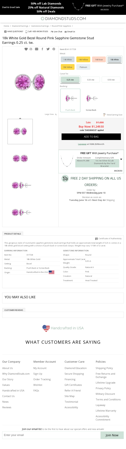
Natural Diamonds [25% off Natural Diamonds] (46, 7)
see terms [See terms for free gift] (104, 9)
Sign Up (37, 373)
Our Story (7, 379)
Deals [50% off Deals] (46, 11)
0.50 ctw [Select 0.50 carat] (111, 79)
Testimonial (71, 401)
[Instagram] (48, 444)
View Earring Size (112, 114)
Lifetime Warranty (106, 410)
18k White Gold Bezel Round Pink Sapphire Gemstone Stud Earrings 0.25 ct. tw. (48, 40)
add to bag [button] (91, 136)
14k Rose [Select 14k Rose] (99, 59)
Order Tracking (42, 379)
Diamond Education (76, 368)
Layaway (100, 405)
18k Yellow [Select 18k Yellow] (67, 67)
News (5, 401)
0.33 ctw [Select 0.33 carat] (90, 79)
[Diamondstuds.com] (63, 18)
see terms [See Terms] (118, 170)
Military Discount (105, 394)
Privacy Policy (103, 388)
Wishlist (37, 385)
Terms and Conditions (108, 399)
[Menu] (3, 18)
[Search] (9, 18)
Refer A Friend (73, 390)
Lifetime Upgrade (105, 382)
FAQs (36, 390)
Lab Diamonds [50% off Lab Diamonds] (46, 3)
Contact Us (8, 396)
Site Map (70, 396)
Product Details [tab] (12, 233)
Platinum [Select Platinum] (83, 67)
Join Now (112, 435)
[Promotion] (11, 7)
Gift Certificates (73, 385)
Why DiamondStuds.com (16, 373)
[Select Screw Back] (91, 99)
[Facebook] (63, 444)
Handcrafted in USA (63, 327)
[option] (20, 131)
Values (6, 385)
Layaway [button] (82, 144)
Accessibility (71, 407)
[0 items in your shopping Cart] (122, 18)
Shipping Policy (104, 368)
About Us (7, 368)
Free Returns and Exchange (105, 375)
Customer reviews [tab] (13, 310)
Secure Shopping (74, 373)
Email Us (70, 31)
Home (6, 26)
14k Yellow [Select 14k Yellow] (83, 59)
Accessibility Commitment (103, 418)
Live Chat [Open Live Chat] (56, 31)
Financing (70, 379)
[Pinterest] (70, 444)
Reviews (6, 407)
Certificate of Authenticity (108, 238)
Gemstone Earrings (40, 26)
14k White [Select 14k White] (68, 59)
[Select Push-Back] (70, 99)
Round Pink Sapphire (61, 26)
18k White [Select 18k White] (114, 59)
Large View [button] (51, 114)
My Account (39, 368)
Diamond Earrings (20, 26)
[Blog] (78, 444)
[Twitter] (56, 444)
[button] (26, 49)
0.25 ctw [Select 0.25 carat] (70, 79)
